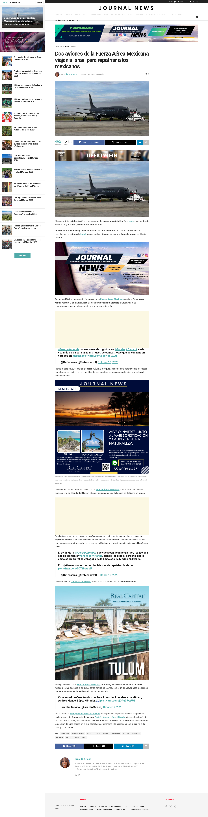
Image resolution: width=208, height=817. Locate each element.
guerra (97, 734)
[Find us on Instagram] (175, 806)
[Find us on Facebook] (166, 806)
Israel (131, 221)
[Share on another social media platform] (146, 142)
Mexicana (116, 734)
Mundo (68, 14)
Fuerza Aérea (78, 734)
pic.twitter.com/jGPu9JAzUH (117, 700)
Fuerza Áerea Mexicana (108, 490)
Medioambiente (135, 14)
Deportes (80, 14)
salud (68, 738)
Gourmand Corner (155, 14)
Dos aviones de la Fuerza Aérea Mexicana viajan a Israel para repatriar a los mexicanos (19, 21)
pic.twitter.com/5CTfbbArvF (75, 568)
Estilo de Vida (118, 14)
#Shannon (85, 556)
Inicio (57, 46)
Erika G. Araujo (70, 74)
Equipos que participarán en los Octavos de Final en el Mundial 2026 (28, 73)
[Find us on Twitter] (170, 806)
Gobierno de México (81, 582)
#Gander (120, 349)
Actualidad (65, 46)
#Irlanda (97, 556)
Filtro (39, 2)
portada (59, 738)
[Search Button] (197, 17)
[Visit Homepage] (126, 8)
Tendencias (95, 14)
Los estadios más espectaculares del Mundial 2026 (26, 157)
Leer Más (22, 255)
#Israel (76, 355)
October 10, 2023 (108, 362)
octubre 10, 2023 (87, 74)
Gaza (89, 734)
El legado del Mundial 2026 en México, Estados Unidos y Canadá (27, 115)
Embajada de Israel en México (85, 714)
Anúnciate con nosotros (67, 20)
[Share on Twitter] (120, 142)
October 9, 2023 (112, 707)
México (58, 14)
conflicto (65, 734)
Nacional (136, 734)
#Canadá (131, 349)
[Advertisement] (102, 329)
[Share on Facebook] (89, 142)
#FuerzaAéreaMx (68, 349)
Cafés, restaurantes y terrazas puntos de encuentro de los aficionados (27, 143)
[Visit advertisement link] (22, 42)
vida (83, 738)
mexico (126, 734)
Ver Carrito (175, 14)
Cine (106, 14)
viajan (76, 738)
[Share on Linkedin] (140, 142)
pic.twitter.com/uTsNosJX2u (99, 355)
